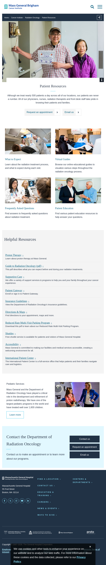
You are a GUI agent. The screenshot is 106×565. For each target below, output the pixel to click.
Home (6, 18)
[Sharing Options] (99, 17)
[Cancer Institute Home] (22, 6)
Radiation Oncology (32, 18)
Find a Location (48, 479)
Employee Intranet (6, 550)
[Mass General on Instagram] (16, 500)
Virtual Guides (62, 159)
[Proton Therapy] (53, 255)
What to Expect (13, 159)
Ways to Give (46, 515)
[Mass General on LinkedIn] (28, 500)
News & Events (47, 508)
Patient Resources (48, 18)
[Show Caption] (102, 80)
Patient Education (64, 208)
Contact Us (45, 486)
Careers (43, 502)
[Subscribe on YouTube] (22, 500)
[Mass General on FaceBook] (4, 500)
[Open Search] (92, 7)
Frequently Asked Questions (19, 208)
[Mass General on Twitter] (10, 500)
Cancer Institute (17, 18)
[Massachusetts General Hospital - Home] (17, 478)
